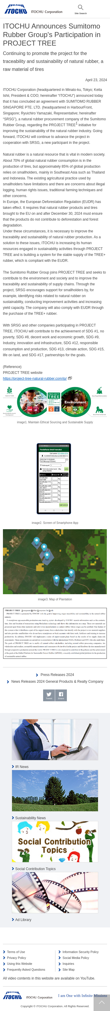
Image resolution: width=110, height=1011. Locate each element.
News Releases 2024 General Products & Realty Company (57, 681)
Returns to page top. (102, 1003)
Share (61, 698)
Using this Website (19, 963)
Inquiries (68, 963)
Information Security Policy (80, 952)
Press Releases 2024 (57, 675)
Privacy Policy (16, 958)
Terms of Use (16, 952)
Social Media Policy (75, 958)
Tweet (49, 698)
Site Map (68, 969)
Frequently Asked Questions (26, 969)
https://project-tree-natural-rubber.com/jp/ (35, 379)
